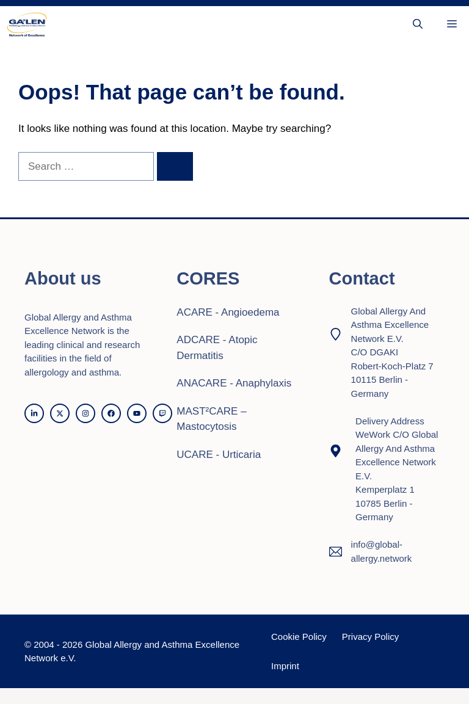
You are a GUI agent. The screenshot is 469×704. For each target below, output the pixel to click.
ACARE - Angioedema (227, 312)
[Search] (175, 166)
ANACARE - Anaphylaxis (233, 383)
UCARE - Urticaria (218, 454)
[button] (418, 24)
